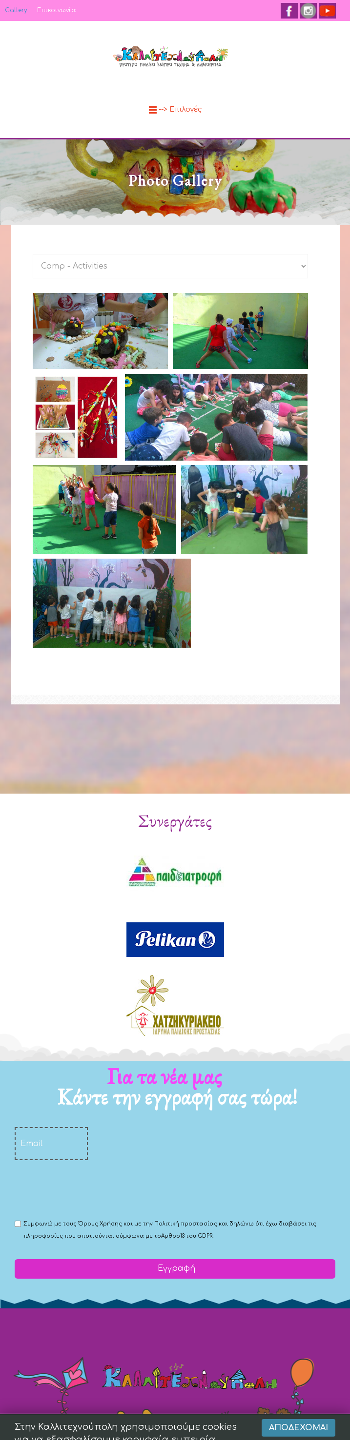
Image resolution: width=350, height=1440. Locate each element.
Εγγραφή (175, 1268)
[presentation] (89, 1189)
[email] (51, 1143)
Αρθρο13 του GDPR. (187, 1236)
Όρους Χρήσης (100, 1223)
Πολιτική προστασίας (185, 1223)
